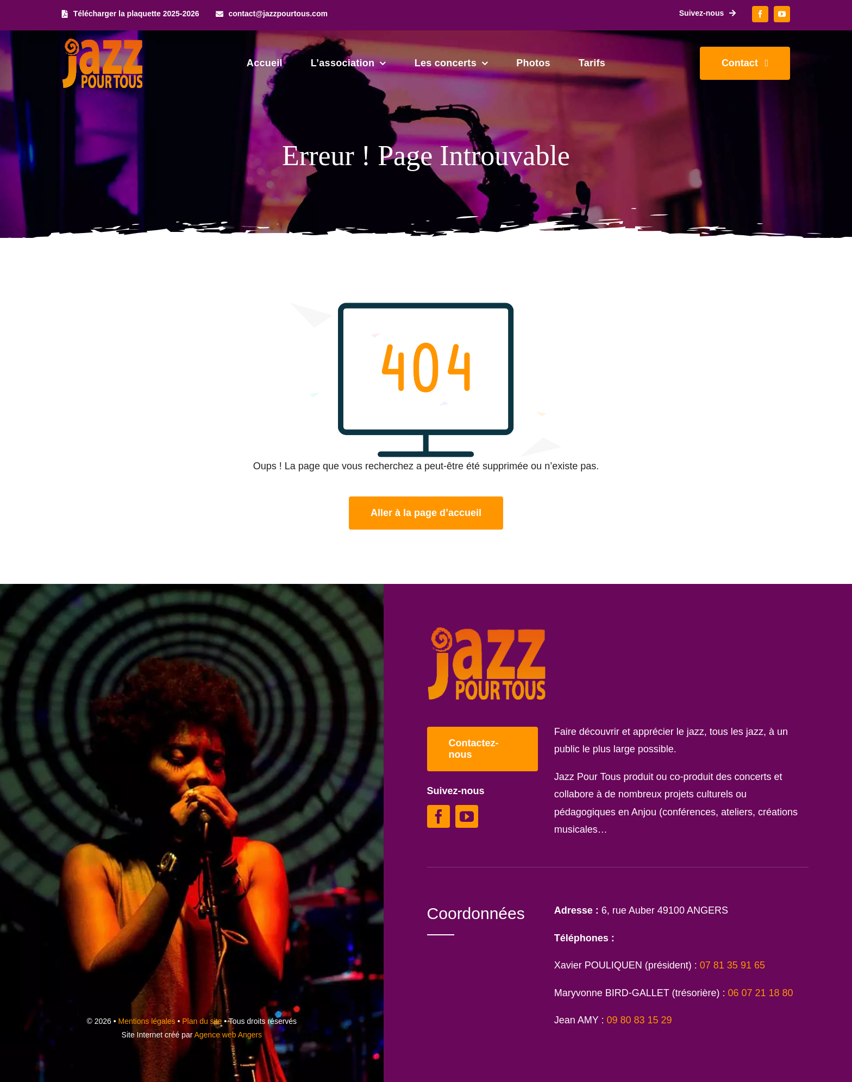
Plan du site (202, 1021)
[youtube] (782, 14)
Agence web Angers (228, 1034)
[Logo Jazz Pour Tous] (102, 43)
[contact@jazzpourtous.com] (272, 14)
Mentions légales (147, 1021)
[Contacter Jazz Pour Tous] (745, 63)
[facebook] (760, 14)
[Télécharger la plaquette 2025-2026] (130, 14)
